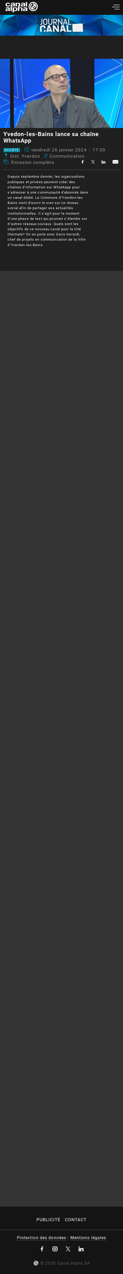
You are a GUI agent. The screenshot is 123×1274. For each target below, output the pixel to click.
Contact (76, 1219)
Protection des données (41, 1237)
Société (11, 150)
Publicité (48, 1219)
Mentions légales (88, 1237)
